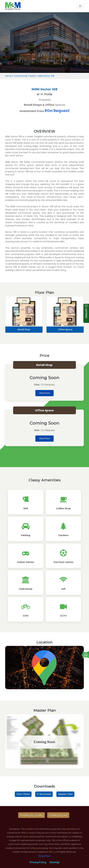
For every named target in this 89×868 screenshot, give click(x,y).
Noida (33, 75)
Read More (44, 855)
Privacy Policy (38, 862)
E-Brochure (44, 794)
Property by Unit (58, 815)
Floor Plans (23, 794)
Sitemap (54, 862)
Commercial (20, 75)
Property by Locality (31, 815)
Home (8, 75)
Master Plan (65, 794)
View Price (44, 393)
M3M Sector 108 (46, 75)
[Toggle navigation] (80, 6)
